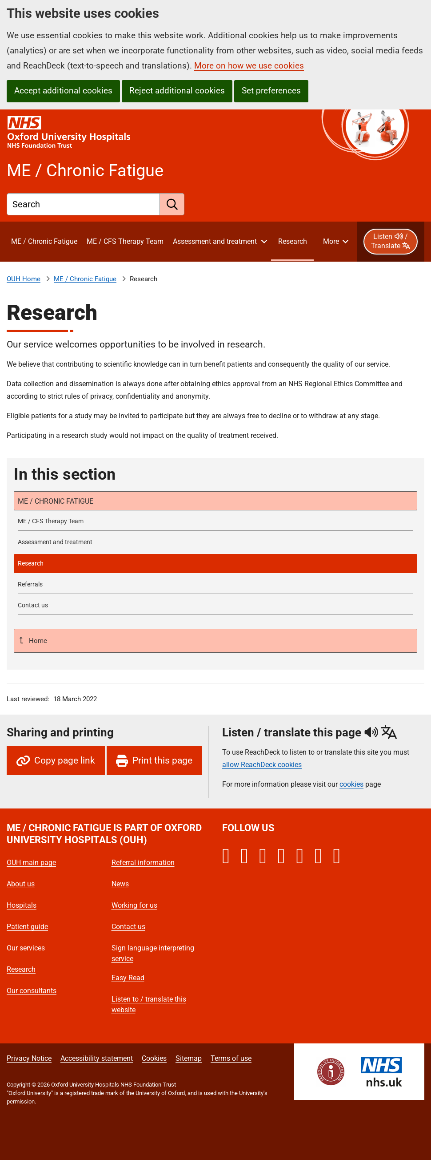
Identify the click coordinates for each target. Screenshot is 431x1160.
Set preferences (271, 90)
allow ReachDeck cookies (262, 764)
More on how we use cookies (249, 66)
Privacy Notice (29, 1058)
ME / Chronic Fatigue (85, 279)
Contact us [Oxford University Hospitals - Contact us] (128, 926)
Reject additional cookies (177, 90)
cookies (351, 784)
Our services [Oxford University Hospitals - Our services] (26, 948)
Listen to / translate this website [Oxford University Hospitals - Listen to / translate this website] (149, 1004)
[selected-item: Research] (215, 564)
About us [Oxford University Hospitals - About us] (21, 884)
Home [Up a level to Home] (37, 641)
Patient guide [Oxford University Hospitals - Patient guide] (27, 926)
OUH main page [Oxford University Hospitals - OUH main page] (31, 862)
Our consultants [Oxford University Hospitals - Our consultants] (31, 990)
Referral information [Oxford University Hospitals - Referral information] (143, 862)
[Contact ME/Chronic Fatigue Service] (215, 605)
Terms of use (231, 1058)
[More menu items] (335, 241)
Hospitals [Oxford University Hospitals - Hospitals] (21, 905)
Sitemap (189, 1058)
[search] (172, 204)
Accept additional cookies (63, 90)
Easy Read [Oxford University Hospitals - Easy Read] (128, 978)
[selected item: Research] (292, 241)
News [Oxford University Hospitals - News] (120, 884)
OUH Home (23, 279)
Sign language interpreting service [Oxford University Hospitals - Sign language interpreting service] (153, 953)
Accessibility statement (96, 1058)
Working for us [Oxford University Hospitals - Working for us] (134, 905)
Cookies (154, 1058)
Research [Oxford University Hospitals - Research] (21, 969)
